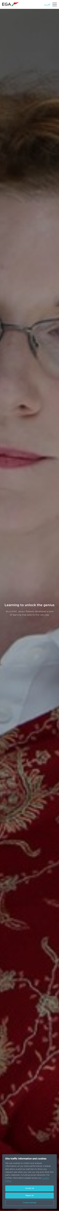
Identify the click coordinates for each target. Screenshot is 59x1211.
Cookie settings (29, 1203)
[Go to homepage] (10, 4)
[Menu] (54, 4)
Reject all (29, 1196)
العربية (47, 5)
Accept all (29, 1188)
